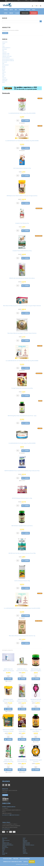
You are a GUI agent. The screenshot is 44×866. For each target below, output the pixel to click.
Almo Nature (4, 838)
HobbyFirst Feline (26, 842)
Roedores (21, 9)
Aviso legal (15, 858)
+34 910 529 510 (6, 829)
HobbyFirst (4, 52)
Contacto (25, 861)
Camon (3, 43)
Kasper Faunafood (6, 57)
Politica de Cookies (7, 858)
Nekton (3, 67)
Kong (3, 63)
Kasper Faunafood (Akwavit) (8, 59)
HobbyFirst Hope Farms (7, 56)
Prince (3, 70)
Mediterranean (5, 847)
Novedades (34, 13)
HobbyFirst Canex (5, 53)
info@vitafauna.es (14, 815)
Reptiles (28, 9)
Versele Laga (4, 79)
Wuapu (3, 82)
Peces (33, 9)
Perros (6, 9)
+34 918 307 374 (6, 815)
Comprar (25, 120)
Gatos (11, 9)
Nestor (3, 69)
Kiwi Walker (4, 62)
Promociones (25, 13)
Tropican (4, 77)
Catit (3, 44)
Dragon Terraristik (6, 47)
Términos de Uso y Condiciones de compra (12, 861)
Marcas (11, 13)
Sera (3, 76)
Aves (16, 9)
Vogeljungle (4, 80)
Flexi (3, 50)
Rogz (3, 73)
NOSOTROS (32, 861)
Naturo (3, 66)
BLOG (17, 13)
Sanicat (24, 850)
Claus (3, 46)
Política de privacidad (25, 858)
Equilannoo (4, 49)
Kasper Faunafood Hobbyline (8, 60)
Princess (4, 72)
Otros (5, 13)
